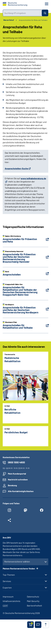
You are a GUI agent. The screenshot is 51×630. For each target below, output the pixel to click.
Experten (7, 588)
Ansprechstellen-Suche (16, 168)
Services (7, 581)
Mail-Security (33, 601)
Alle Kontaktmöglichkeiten (21, 491)
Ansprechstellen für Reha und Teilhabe (33, 20)
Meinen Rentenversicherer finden (19, 568)
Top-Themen (9, 575)
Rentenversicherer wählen (17, 561)
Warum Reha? (8, 20)
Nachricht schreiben (18, 479)
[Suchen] (45, 13)
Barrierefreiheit (34, 605)
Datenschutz (33, 596)
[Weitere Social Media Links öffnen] (9, 521)
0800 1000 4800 (16, 462)
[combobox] (22, 13)
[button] (38, 624)
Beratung (12, 485)
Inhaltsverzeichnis (11, 601)
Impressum (8, 596)
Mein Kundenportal (17, 473)
